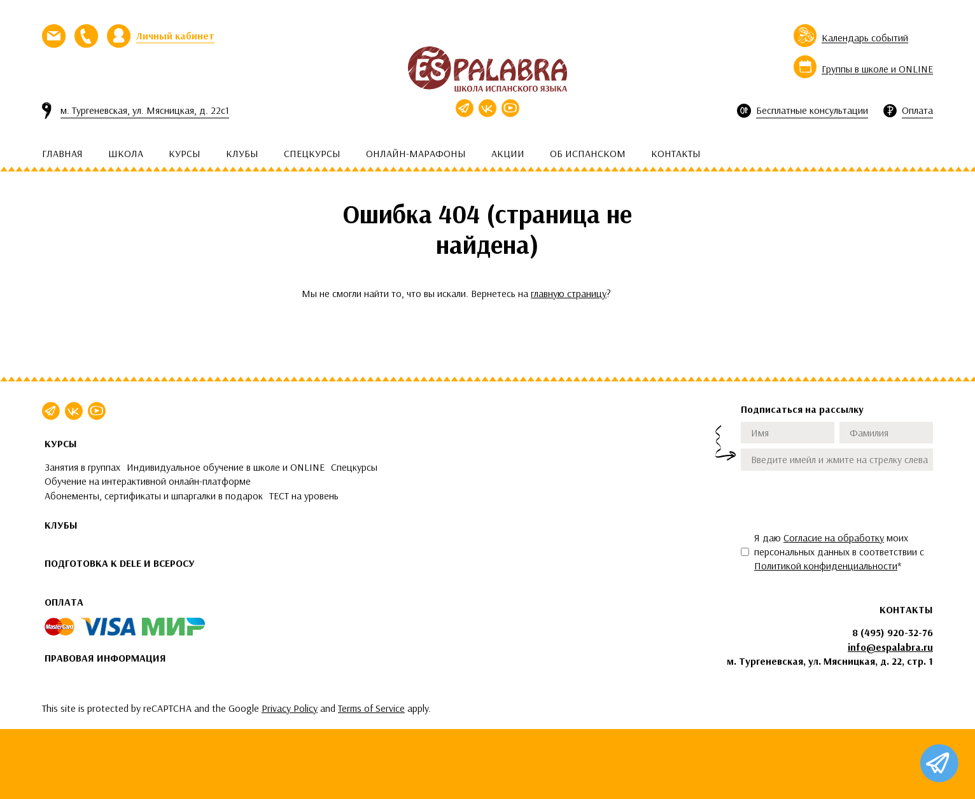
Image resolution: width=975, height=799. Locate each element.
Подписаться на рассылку (802, 409)
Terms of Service (371, 708)
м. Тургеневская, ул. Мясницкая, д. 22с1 (144, 110)
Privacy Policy (290, 708)
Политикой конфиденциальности (825, 565)
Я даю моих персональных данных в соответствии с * (839, 552)
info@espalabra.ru (890, 647)
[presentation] (837, 500)
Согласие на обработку (833, 537)
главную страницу (569, 293)
